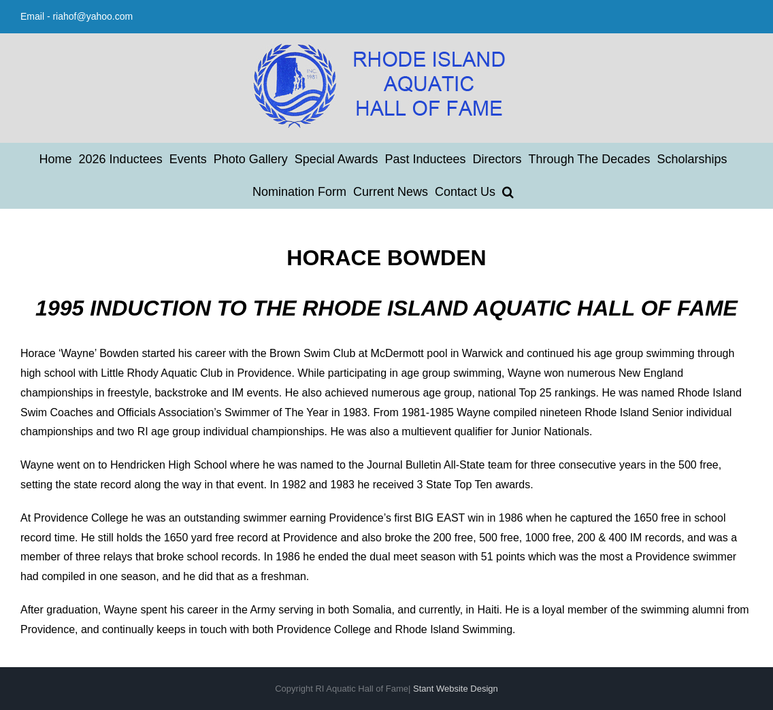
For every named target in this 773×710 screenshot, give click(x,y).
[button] (508, 191)
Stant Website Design (455, 688)
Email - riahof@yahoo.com (76, 16)
